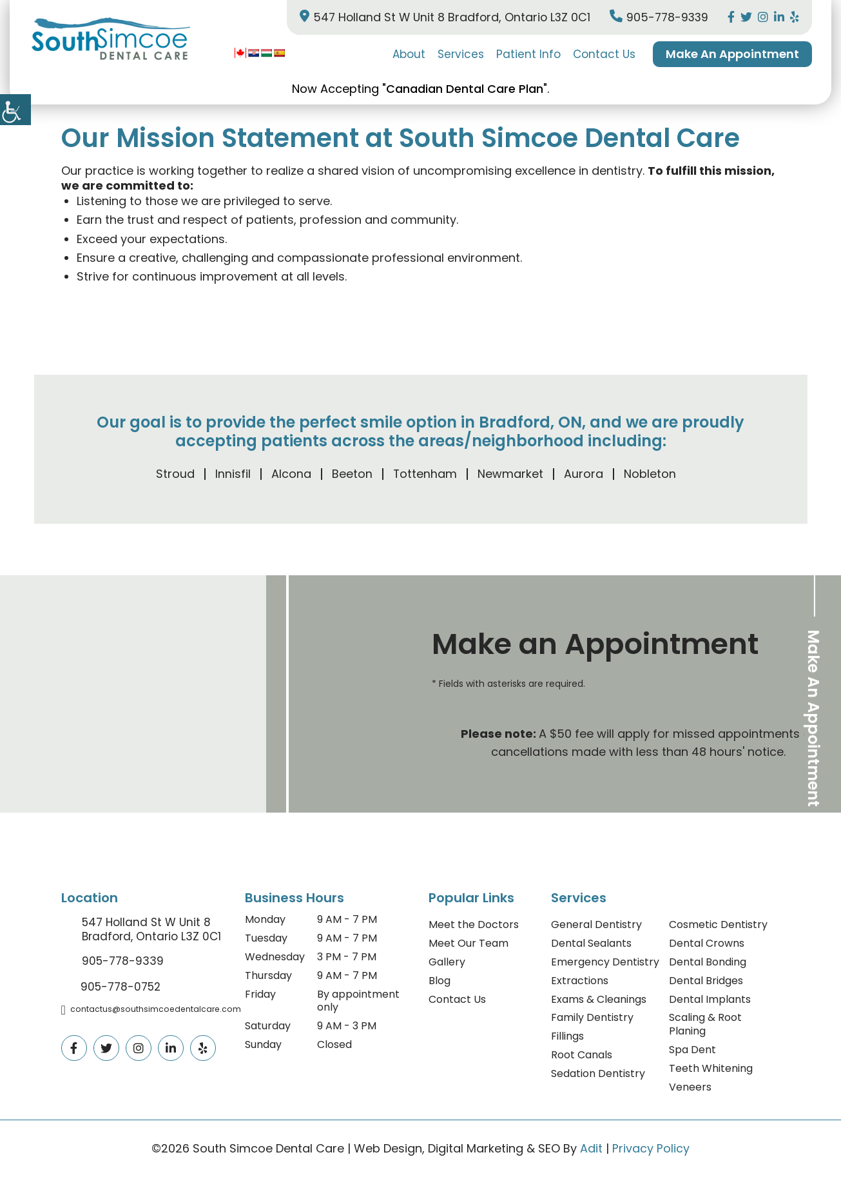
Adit (591, 1148)
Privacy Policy (651, 1148)
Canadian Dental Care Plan (464, 89)
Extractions (579, 980)
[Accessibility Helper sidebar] (15, 109)
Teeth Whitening (711, 1068)
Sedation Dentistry (598, 1073)
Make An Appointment (732, 54)
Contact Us (604, 54)
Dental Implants (710, 999)
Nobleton (650, 474)
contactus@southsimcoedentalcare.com (152, 1009)
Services (461, 54)
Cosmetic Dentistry (718, 924)
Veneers (690, 1087)
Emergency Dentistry (605, 961)
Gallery (447, 961)
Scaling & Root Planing (705, 1024)
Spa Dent (692, 1049)
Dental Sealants (591, 943)
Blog (439, 980)
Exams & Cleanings (598, 999)
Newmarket (510, 474)
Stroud (174, 474)
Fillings (567, 1036)
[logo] (109, 39)
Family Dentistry (592, 1017)
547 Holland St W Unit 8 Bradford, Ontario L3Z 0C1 (440, 17)
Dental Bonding (707, 961)
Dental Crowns (706, 943)
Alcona (291, 474)
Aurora (583, 474)
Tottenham (424, 474)
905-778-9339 (657, 17)
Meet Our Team (468, 943)
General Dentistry (596, 924)
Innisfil (232, 474)
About (408, 54)
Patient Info (528, 54)
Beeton (351, 474)
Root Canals (581, 1054)
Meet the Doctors (474, 924)
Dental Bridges (706, 980)
